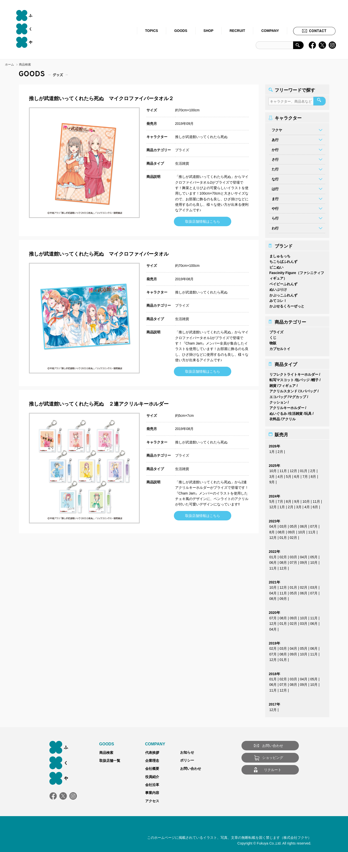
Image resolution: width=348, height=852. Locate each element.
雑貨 (272, 384)
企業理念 (152, 759)
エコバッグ (278, 395)
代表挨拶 (152, 751)
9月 (272, 481)
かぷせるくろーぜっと (286, 305)
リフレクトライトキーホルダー (293, 373)
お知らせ (187, 751)
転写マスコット (281, 378)
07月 (314, 525)
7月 (305, 475)
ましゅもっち (279, 255)
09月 (291, 531)
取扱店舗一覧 (109, 759)
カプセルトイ (279, 347)
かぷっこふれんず (283, 294)
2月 (280, 450)
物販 (272, 342)
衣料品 (274, 418)
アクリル (289, 418)
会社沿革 (152, 783)
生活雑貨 (182, 163)
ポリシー (187, 759)
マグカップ (297, 395)
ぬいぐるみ (278, 412)
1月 (272, 450)
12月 (293, 469)
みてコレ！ (278, 299)
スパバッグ (308, 390)
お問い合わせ (190, 767)
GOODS (180, 31)
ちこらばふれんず (283, 260)
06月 (304, 525)
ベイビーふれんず (283, 282)
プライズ (182, 150)
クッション (278, 401)
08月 (281, 531)
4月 (280, 475)
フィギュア (287, 384)
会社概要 (152, 767)
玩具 (308, 412)
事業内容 (152, 791)
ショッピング (272, 756)
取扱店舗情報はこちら (202, 221)
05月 (293, 525)
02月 (293, 536)
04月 (273, 525)
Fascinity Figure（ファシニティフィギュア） (296, 274)
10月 (273, 469)
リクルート (272, 768)
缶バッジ (303, 378)
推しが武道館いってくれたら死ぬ (201, 137)
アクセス (152, 799)
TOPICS (151, 31)
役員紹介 (152, 775)
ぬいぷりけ (278, 288)
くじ (272, 336)
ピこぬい (276, 266)
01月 (304, 469)
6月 (297, 475)
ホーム (9, 64)
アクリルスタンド (283, 390)
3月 (272, 475)
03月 (283, 525)
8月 (313, 475)
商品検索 (106, 751)
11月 (283, 469)
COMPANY (270, 31)
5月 (288, 475)
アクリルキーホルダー (286, 406)
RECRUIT (237, 31)
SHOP (209, 31)
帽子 (315, 378)
